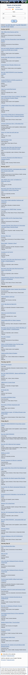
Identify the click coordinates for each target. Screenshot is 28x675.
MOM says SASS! (5, 453)
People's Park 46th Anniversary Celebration (11, 57)
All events (3, 655)
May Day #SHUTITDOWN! (7, 434)
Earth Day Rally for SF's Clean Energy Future (11, 218)
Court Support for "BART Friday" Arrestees (11, 209)
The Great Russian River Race (8, 546)
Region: (14, 16)
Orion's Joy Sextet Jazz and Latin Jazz (10, 132)
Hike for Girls (4, 553)
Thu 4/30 (3, 26)
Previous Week (11, 7)
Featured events (10, 655)
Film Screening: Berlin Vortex (8, 637)
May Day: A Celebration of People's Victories (11, 606)
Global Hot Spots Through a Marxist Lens (10, 65)
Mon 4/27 (13, 25)
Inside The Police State (6, 139)
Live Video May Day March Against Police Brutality (13, 478)
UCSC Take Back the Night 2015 (8, 304)
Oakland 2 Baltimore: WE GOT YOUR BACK (12, 536)
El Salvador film (5, 390)
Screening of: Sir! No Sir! (7, 252)
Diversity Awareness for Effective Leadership (11, 460)
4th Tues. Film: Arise (6, 236)
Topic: (14, 11)
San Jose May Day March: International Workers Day (13, 487)
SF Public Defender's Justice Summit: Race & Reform (13, 289)
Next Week (18, 7)
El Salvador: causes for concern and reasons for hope (13, 589)
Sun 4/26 (8, 25)
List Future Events (19, 9)
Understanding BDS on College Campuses (11, 320)
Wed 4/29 (23, 25)
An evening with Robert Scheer (8, 397)
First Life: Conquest (5, 336)
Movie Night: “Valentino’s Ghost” (9, 243)
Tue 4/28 (18, 25)
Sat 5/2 (12, 26)
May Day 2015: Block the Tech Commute (10, 444)
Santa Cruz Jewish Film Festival (8, 89)
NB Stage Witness (5, 528)
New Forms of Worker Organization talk (10, 404)
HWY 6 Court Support (6, 364)
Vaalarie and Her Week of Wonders (9, 353)
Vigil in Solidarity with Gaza (7, 296)
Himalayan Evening (5, 630)
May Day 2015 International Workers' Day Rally (12, 512)
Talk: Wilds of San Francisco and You (9, 32)
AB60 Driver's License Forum (8, 382)
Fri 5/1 (7, 26)
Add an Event (8, 9)
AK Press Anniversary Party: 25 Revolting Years (12, 123)
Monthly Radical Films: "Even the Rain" (10, 622)
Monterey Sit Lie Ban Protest (8, 503)
